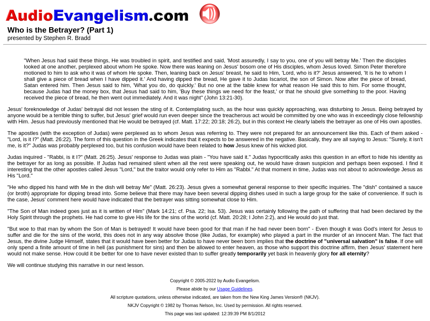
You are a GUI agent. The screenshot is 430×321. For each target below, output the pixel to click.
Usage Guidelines (234, 288)
